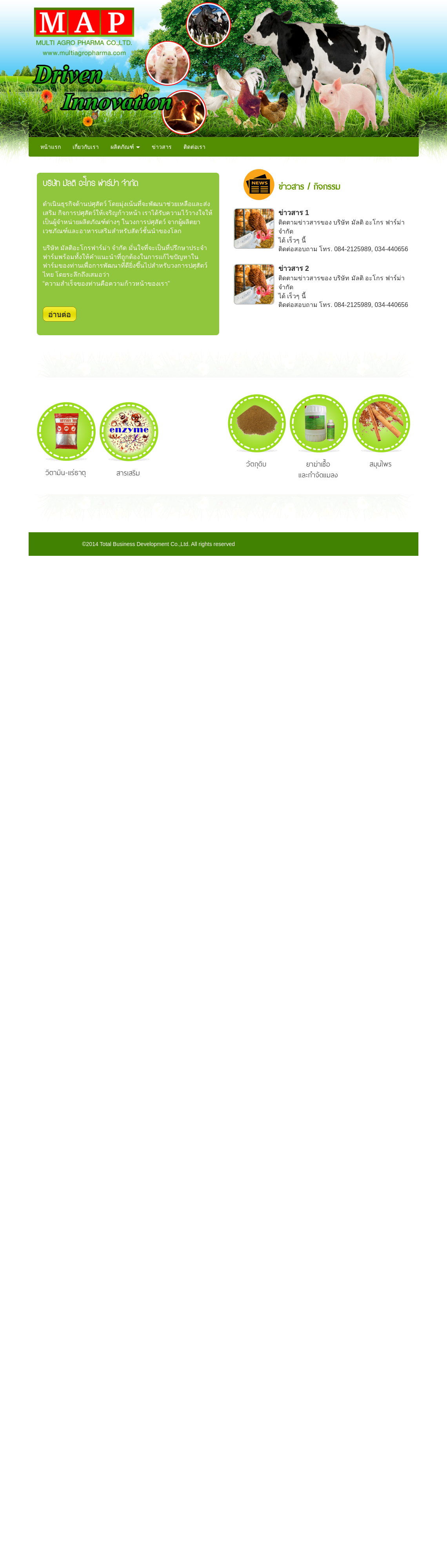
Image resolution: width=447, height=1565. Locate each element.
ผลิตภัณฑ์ (125, 147)
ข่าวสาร (162, 147)
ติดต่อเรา (194, 147)
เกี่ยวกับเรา (86, 147)
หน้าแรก (50, 147)
